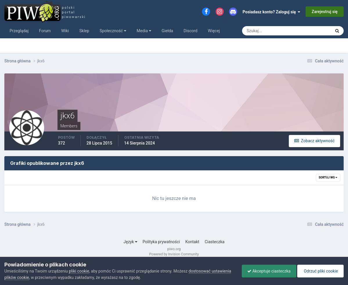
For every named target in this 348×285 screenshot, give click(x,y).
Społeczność (113, 30)
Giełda (167, 30)
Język (130, 241)
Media (144, 30)
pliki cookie (79, 271)
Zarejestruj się (325, 11)
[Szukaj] (265, 30)
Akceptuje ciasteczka (267, 271)
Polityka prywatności (161, 241)
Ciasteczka (214, 241)
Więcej (214, 30)
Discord (190, 30)
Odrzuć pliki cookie (320, 271)
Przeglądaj (19, 30)
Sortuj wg (328, 177)
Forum (45, 30)
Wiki (65, 30)
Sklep (84, 30)
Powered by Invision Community (174, 254)
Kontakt (192, 241)
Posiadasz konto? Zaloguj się (271, 12)
